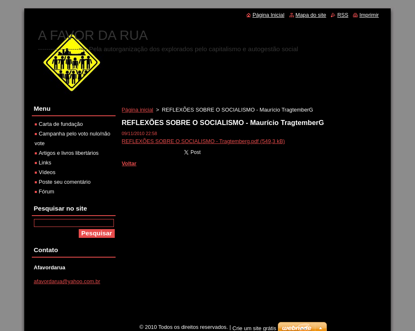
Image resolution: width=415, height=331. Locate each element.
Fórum (46, 191)
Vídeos (47, 172)
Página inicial (137, 110)
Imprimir (369, 15)
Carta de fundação (61, 124)
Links (45, 162)
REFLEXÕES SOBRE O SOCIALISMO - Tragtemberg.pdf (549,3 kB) (203, 141)
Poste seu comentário (65, 182)
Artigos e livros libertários (69, 153)
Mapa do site (311, 15)
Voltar (129, 163)
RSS (342, 15)
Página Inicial (268, 15)
